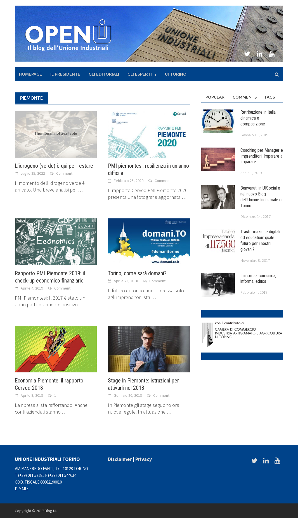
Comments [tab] (244, 97)
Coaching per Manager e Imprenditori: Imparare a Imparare (261, 156)
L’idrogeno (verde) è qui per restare (54, 165)
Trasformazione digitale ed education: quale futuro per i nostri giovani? (261, 240)
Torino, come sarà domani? (137, 273)
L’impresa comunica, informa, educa (258, 278)
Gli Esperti (139, 74)
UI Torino (175, 74)
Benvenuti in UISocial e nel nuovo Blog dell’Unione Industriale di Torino (261, 196)
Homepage (30, 74)
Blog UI (50, 510)
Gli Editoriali (104, 74)
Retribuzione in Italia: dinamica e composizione (258, 118)
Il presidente (65, 74)
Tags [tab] (269, 97)
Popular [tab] (214, 97)
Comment (64, 173)
